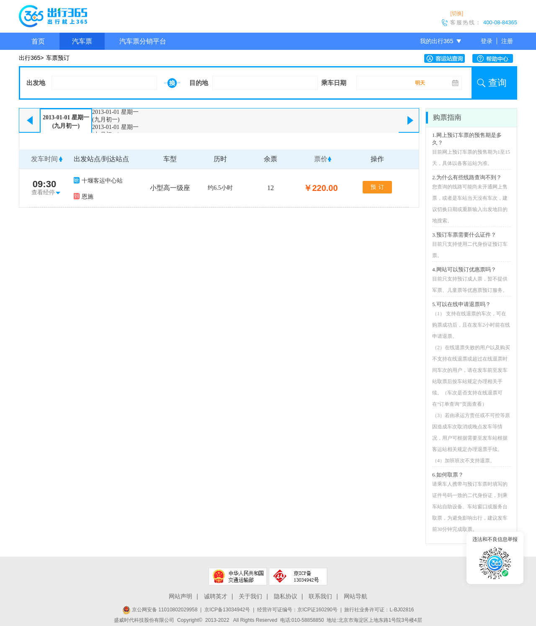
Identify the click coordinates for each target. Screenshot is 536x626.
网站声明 (180, 596)
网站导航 (355, 596)
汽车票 (82, 41)
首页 (38, 41)
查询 (497, 82)
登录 (486, 41)
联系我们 (320, 596)
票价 (320, 158)
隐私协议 (285, 596)
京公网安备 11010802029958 (160, 610)
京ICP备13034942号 (227, 610)
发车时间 (44, 158)
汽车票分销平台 (142, 41)
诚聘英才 (215, 596)
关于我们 (250, 596)
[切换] (456, 13)
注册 (507, 41)
